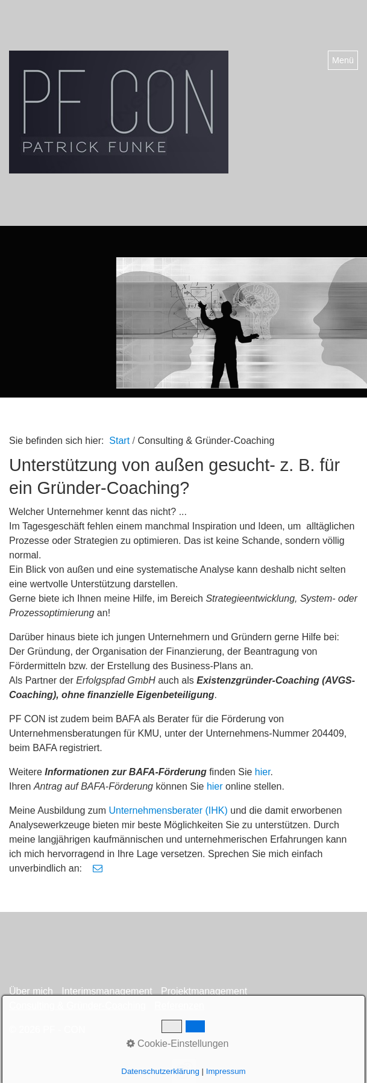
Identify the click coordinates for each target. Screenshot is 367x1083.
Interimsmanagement (106, 991)
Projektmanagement (204, 991)
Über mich (31, 991)
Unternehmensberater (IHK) (167, 810)
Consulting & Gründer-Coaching (77, 1005)
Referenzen (179, 1005)
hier (263, 772)
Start (119, 440)
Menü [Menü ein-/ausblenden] (343, 60)
